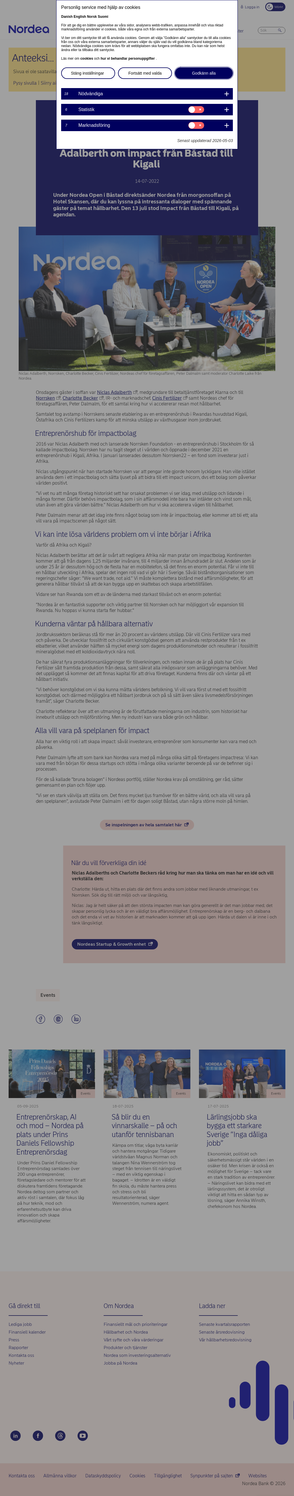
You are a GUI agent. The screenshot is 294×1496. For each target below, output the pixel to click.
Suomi (103, 17)
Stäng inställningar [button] (87, 73)
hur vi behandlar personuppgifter (128, 59)
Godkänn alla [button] (204, 73)
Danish (67, 17)
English (80, 17)
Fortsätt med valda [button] (145, 73)
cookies (87, 59)
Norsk (92, 17)
